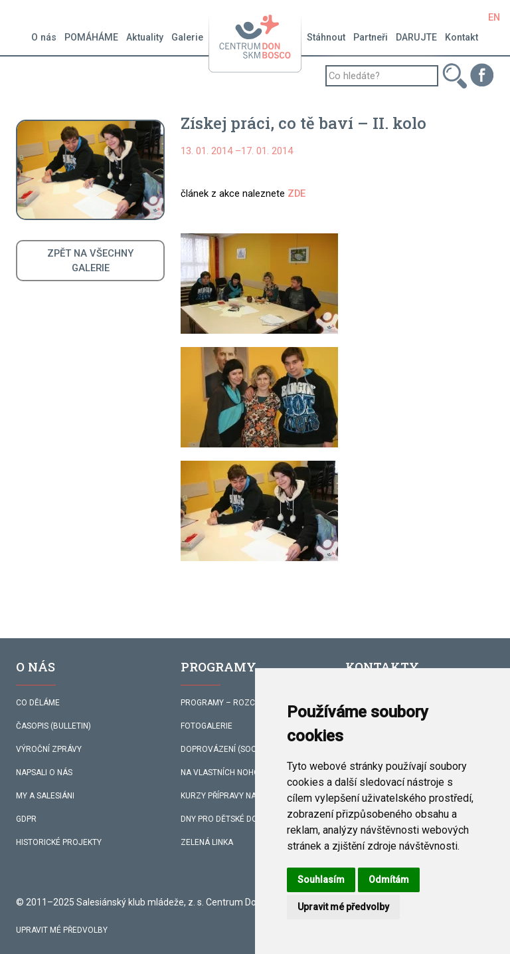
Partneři (370, 37)
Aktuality (144, 37)
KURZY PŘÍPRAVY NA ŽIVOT (231, 795)
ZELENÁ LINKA (207, 842)
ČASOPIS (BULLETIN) (53, 726)
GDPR (26, 819)
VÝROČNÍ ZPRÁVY (49, 749)
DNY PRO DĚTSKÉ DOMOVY (230, 819)
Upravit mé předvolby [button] (343, 906)
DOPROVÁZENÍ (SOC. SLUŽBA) (236, 749)
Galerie (187, 37)
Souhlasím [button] (321, 879)
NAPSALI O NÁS (44, 772)
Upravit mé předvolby (62, 930)
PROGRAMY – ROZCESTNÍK (231, 702)
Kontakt (461, 37)
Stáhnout (326, 37)
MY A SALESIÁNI (45, 795)
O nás (43, 37)
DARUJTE (416, 37)
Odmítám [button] (389, 879)
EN (494, 17)
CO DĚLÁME (38, 702)
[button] (259, 283)
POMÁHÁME (91, 37)
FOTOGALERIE (206, 726)
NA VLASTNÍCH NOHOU (223, 772)
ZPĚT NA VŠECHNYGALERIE (90, 260)
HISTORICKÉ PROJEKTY (59, 842)
